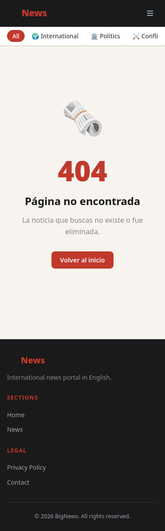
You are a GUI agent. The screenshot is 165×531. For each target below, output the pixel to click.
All (15, 36)
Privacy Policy (26, 467)
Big (27, 13)
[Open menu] (150, 13)
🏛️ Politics (105, 36)
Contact (18, 482)
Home (16, 415)
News (15, 429)
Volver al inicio (82, 260)
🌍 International (55, 36)
